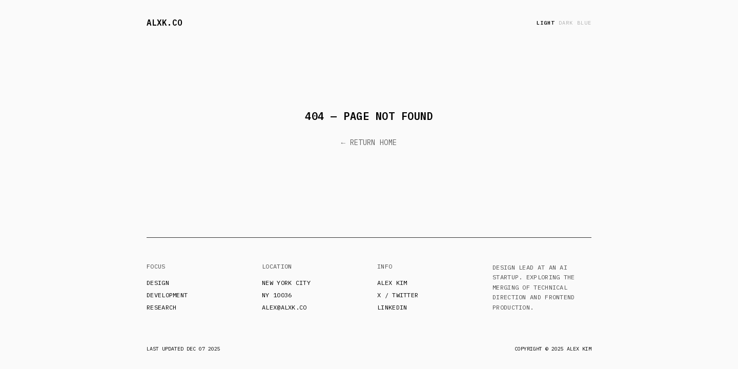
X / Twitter (397, 295)
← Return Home (369, 142)
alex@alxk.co (284, 307)
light (546, 22)
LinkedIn (392, 307)
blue (584, 22)
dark (566, 22)
